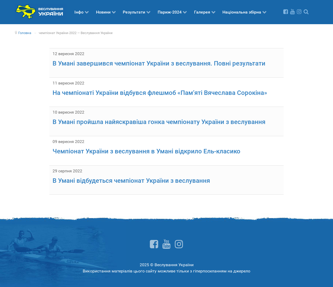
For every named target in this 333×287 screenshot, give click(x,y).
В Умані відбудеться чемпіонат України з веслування (131, 180)
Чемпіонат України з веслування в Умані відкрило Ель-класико (146, 151)
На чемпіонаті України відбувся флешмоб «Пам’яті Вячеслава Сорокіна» (160, 92)
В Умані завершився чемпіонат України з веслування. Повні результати (159, 63)
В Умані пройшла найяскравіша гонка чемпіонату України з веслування (159, 122)
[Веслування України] (40, 11)
